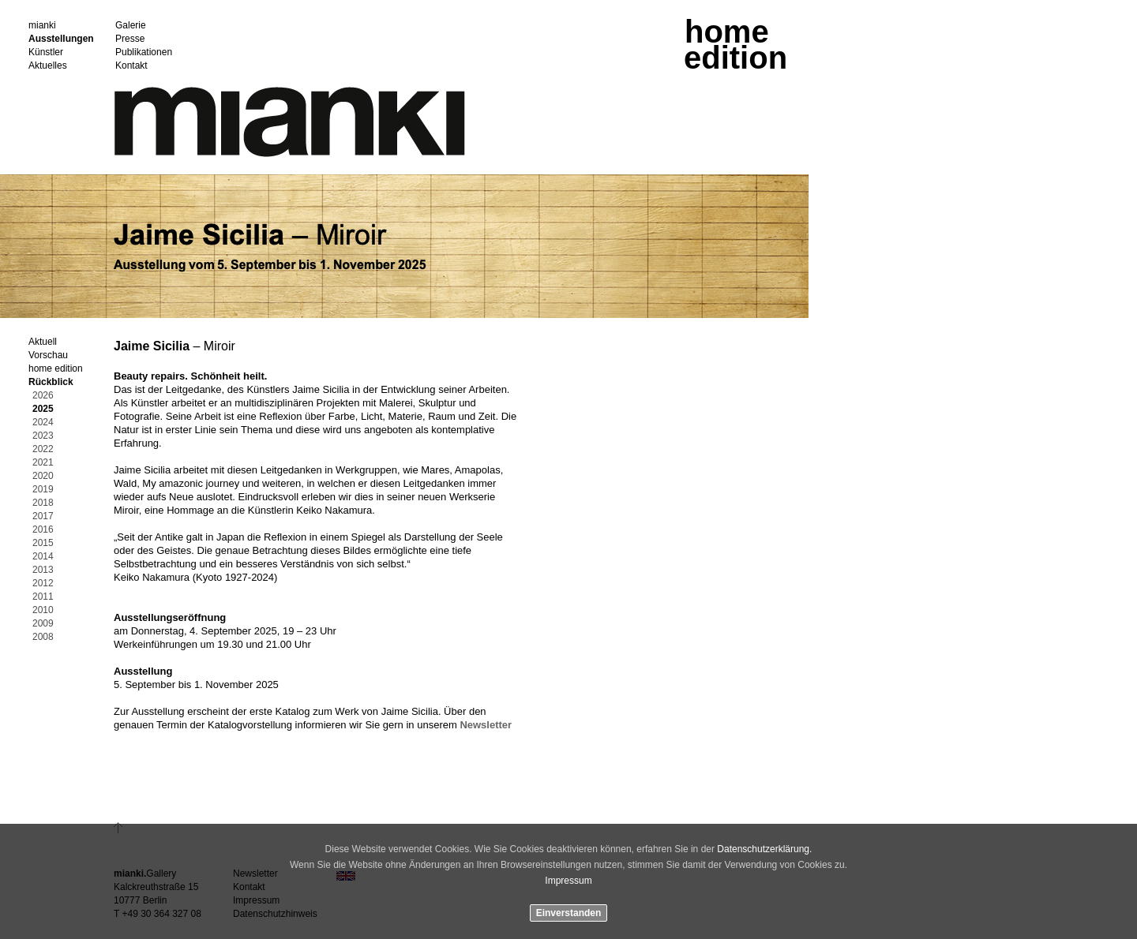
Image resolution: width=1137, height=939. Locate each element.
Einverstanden (569, 912)
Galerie (130, 26)
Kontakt (131, 66)
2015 (43, 543)
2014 (43, 557)
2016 (43, 530)
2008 (43, 637)
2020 (43, 476)
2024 (43, 422)
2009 (43, 624)
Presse (129, 39)
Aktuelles (47, 66)
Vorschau (48, 355)
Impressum (568, 880)
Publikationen (143, 52)
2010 (43, 610)
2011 (43, 597)
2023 (43, 436)
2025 (43, 409)
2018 (43, 503)
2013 (43, 570)
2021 (43, 463)
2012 (43, 583)
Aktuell (42, 342)
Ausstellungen (61, 39)
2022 (43, 449)
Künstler (45, 52)
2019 (43, 489)
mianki (42, 26)
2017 (43, 516)
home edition (55, 369)
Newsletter (486, 725)
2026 (43, 396)
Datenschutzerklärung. (764, 849)
